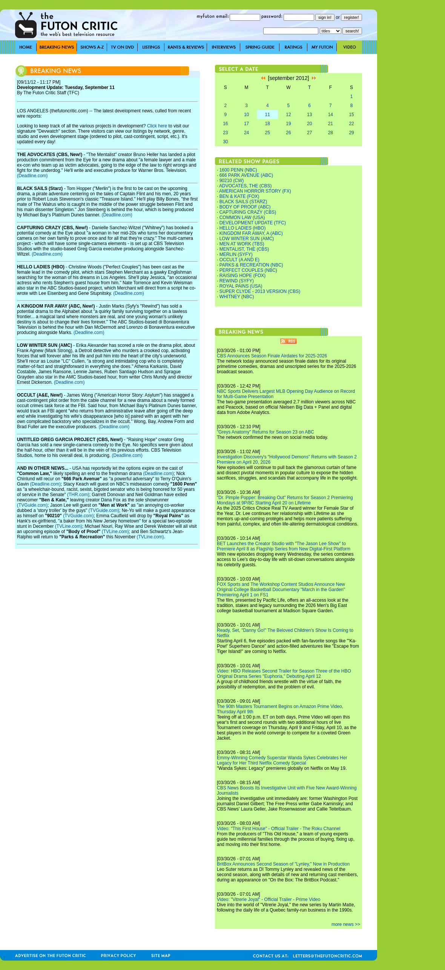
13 (309, 114)
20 (309, 123)
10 (246, 114)
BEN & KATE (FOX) (239, 196)
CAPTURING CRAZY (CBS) (247, 212)
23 (225, 132)
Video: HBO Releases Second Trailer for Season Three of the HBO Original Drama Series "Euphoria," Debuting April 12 (284, 673)
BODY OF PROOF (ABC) (245, 207)
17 (246, 123)
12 (288, 114)
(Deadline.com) (32, 175)
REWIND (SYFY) (236, 280)
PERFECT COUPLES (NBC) (248, 270)
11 (267, 114)
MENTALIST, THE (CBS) (244, 249)
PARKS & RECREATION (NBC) (251, 265)
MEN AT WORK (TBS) (241, 244)
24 (246, 132)
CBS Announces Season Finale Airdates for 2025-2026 (272, 356)
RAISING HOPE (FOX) (242, 275)
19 (288, 123)
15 (351, 114)
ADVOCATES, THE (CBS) (245, 185)
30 (225, 141)
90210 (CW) (231, 180)
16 (225, 123)
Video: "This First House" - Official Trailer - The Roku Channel (278, 828)
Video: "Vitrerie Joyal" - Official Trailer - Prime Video (268, 899)
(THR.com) (78, 494)
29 (351, 132)
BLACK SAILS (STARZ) (243, 201)
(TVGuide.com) (32, 505)
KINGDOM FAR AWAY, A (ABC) (251, 233)
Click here (157, 126)
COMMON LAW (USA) (242, 217)
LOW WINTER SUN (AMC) (246, 238)
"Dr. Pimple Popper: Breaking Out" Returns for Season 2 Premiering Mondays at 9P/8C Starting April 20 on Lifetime (285, 500)
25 (267, 132)
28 (330, 132)
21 (330, 123)
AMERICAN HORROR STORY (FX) (255, 191)
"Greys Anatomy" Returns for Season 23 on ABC (265, 432)
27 (309, 132)
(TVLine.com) (68, 526)
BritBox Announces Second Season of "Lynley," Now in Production (283, 864)
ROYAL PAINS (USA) (240, 286)
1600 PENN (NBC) (238, 170)
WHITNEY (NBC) (236, 296)
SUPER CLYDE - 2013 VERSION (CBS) (260, 291)
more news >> (345, 924)
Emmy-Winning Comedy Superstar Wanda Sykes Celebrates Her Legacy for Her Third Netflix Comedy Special (282, 760)
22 (351, 123)
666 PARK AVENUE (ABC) (246, 175)
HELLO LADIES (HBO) (242, 228)
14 (330, 114)
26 (288, 132)
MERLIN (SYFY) (236, 254)
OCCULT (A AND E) (239, 259)
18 (267, 123)
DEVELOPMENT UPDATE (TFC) (252, 222)
